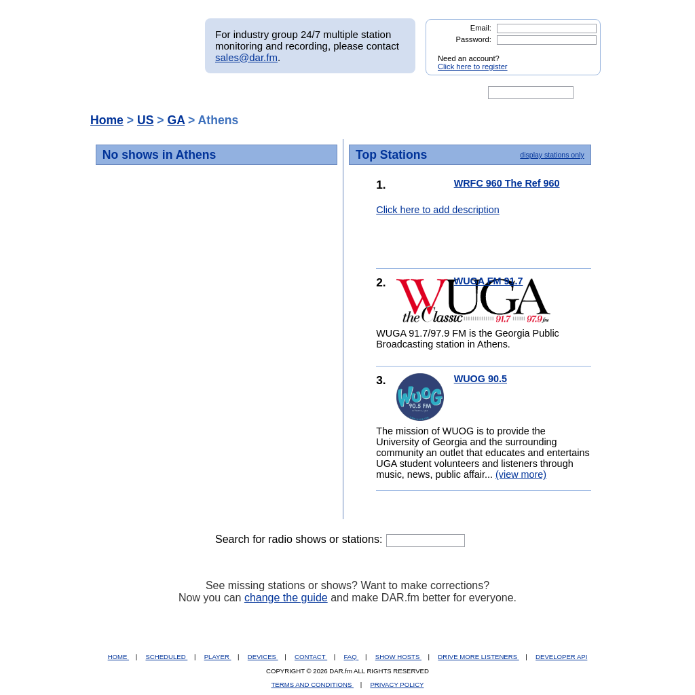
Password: (473, 39)
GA (176, 120)
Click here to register (473, 66)
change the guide (286, 597)
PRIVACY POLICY (397, 684)
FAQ (351, 656)
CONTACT (311, 656)
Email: (480, 28)
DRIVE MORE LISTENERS (478, 656)
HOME (118, 656)
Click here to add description (438, 209)
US (145, 120)
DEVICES (263, 656)
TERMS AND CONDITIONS (312, 684)
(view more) (520, 474)
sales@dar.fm (246, 57)
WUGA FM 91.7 (488, 281)
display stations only (552, 155)
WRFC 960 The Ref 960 (507, 183)
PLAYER (217, 656)
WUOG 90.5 (480, 378)
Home (107, 120)
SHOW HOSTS (398, 656)
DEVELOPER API (561, 656)
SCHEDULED (166, 656)
